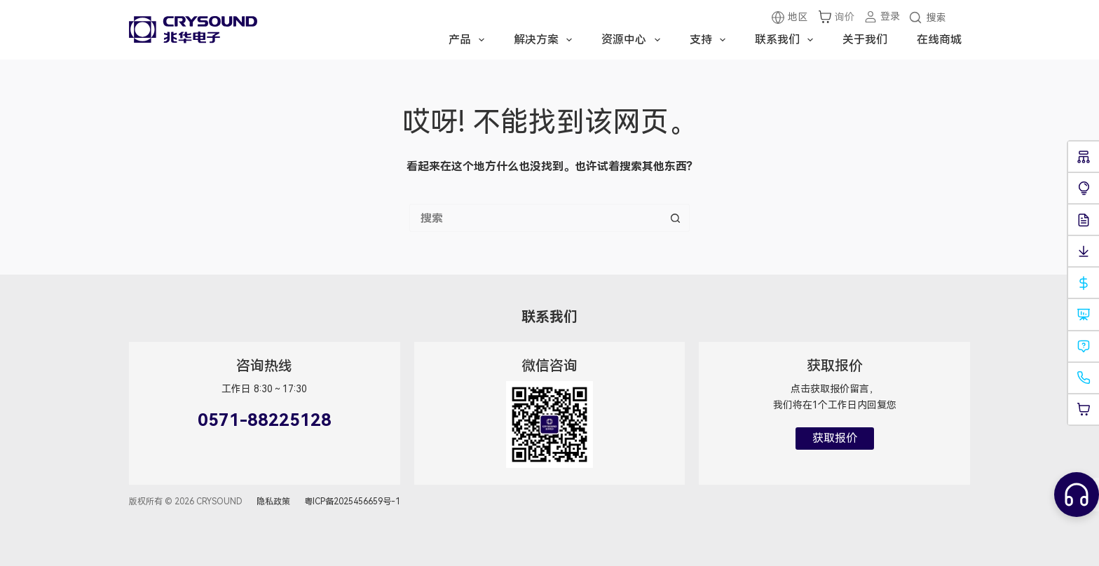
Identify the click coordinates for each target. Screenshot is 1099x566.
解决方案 (546, 40)
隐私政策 (273, 501)
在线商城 (939, 39)
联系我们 (787, 40)
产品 (469, 40)
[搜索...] (535, 218)
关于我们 (864, 39)
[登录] (881, 16)
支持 (710, 40)
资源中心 (633, 40)
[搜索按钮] (676, 218)
